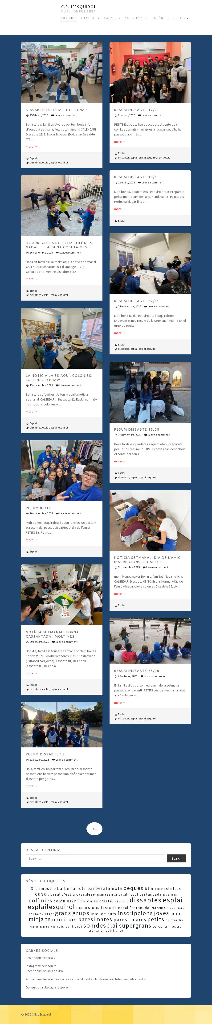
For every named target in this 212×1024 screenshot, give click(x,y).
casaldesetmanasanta (96, 894)
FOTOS (181, 18)
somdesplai (164, 157)
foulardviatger (41, 914)
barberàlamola (104, 888)
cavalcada (170, 894)
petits (155, 919)
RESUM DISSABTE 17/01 (136, 110)
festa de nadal (114, 907)
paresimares (95, 919)
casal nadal (128, 895)
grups (81, 913)
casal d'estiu (62, 894)
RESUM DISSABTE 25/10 (136, 671)
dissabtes (35, 162)
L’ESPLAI (90, 18)
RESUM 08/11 (38, 508)
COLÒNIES (160, 18)
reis (60, 926)
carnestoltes (168, 888)
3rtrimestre (43, 888)
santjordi (73, 926)
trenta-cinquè (100, 931)
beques (133, 888)
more (31, 146)
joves (161, 913)
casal (42, 893)
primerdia (174, 920)
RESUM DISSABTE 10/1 (135, 177)
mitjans (40, 919)
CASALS (112, 18)
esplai (45, 162)
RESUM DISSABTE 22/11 (136, 301)
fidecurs (158, 908)
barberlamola (71, 888)
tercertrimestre (167, 926)
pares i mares (130, 920)
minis (176, 913)
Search (176, 858)
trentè (118, 931)
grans (63, 913)
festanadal (140, 907)
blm (149, 888)
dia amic (122, 901)
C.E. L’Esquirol (79, 7)
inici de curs (103, 913)
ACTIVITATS (136, 18)
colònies (41, 900)
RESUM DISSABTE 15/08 (136, 429)
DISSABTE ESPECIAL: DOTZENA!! (56, 110)
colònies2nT (67, 901)
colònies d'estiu (97, 901)
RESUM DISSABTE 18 (45, 754)
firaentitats (175, 908)
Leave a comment (66, 115)
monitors (64, 919)
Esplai (33, 158)
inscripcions (135, 913)
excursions (88, 907)
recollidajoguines (43, 926)
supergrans (135, 925)
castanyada (150, 894)
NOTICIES (69, 18)
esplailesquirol (59, 162)
